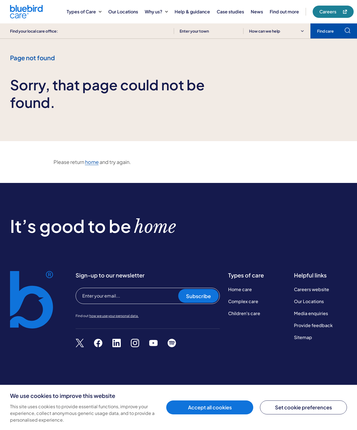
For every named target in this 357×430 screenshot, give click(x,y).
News (257, 12)
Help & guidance (192, 12)
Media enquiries (311, 313)
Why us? (156, 12)
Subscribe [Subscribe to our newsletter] (198, 296)
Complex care (243, 301)
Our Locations (123, 12)
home (92, 162)
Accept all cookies (210, 407)
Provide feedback (313, 325)
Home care (240, 289)
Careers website (311, 289)
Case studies (230, 12)
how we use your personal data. (114, 316)
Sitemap (303, 337)
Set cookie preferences (303, 407)
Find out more (284, 12)
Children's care (244, 313)
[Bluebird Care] (26, 16)
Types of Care (84, 12)
